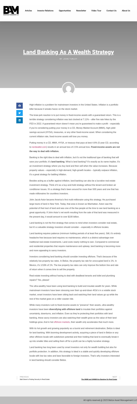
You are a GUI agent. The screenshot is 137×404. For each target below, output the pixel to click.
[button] (19, 106)
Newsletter (81, 10)
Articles (28, 10)
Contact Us (111, 10)
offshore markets (62, 322)
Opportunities (65, 10)
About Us (126, 10)
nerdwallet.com (39, 147)
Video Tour (96, 10)
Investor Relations (45, 10)
